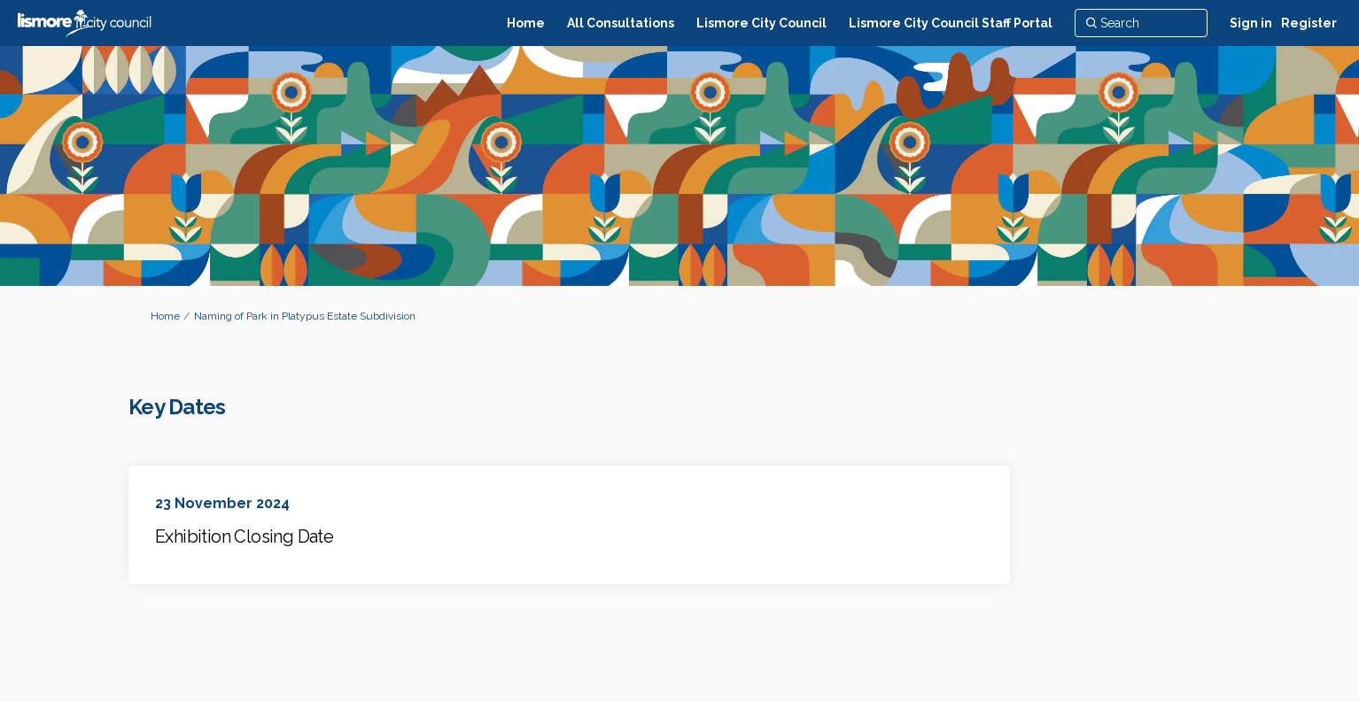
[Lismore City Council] (761, 23)
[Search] (1141, 23)
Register (1309, 23)
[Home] (525, 23)
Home (165, 316)
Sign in (1251, 23)
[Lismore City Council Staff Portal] (950, 23)
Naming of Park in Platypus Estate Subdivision (304, 316)
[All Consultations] (621, 23)
